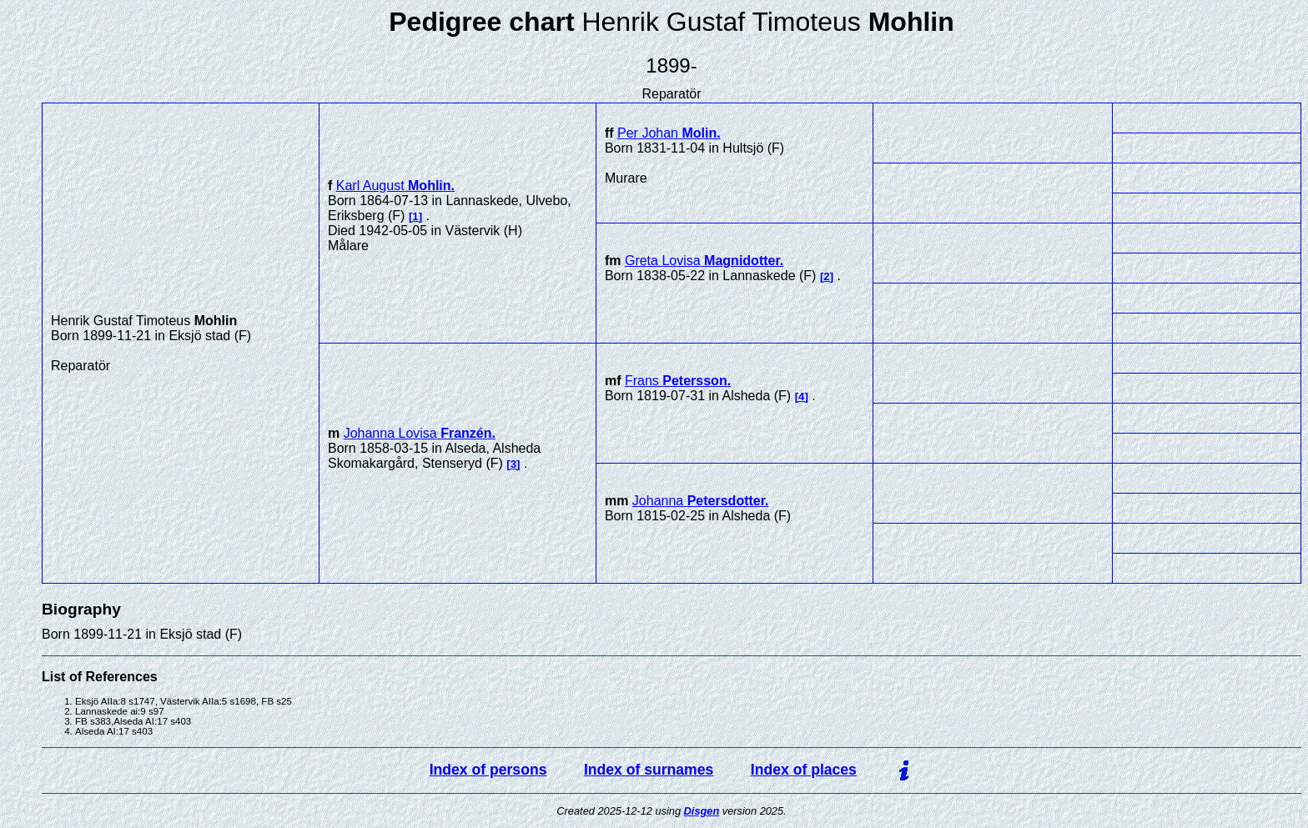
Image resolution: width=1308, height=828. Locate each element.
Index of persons (488, 769)
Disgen (702, 811)
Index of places (804, 769)
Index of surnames (648, 769)
